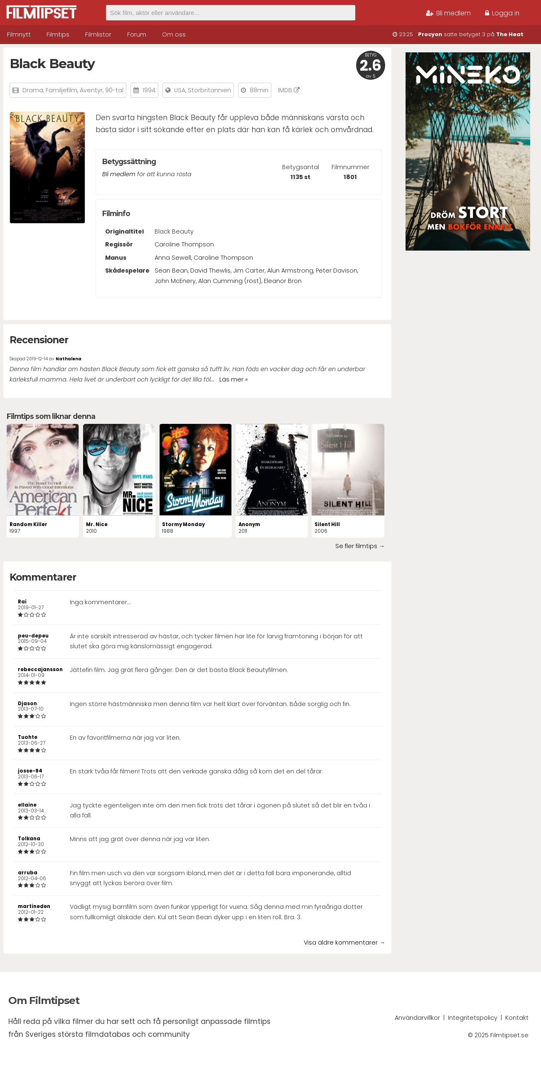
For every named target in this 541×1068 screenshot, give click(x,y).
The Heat (510, 34)
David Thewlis (210, 270)
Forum (136, 34)
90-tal (114, 90)
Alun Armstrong (290, 270)
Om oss (174, 34)
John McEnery (175, 281)
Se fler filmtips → (360, 546)
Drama (32, 90)
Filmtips (58, 34)
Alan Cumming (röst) (229, 281)
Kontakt (517, 1018)
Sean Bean (171, 270)
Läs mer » (233, 379)
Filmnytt (19, 34)
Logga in (502, 13)
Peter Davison (336, 270)
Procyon (430, 34)
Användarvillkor (417, 1018)
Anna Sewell (173, 257)
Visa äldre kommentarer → (344, 942)
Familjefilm (61, 90)
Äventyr (91, 90)
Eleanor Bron (283, 281)
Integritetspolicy (472, 1018)
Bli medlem (448, 13)
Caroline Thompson (184, 244)
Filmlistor (98, 34)
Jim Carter (249, 270)
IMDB (289, 90)
